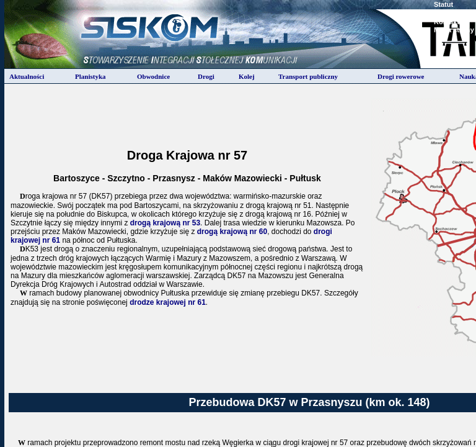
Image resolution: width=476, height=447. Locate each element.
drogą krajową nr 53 (165, 223)
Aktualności (26, 76)
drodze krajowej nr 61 (168, 302)
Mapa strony (454, 30)
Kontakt (446, 21)
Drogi (206, 76)
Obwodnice (153, 76)
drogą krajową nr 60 (232, 231)
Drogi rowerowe (400, 76)
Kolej (247, 76)
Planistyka (90, 76)
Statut (443, 4)
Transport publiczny (308, 76)
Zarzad (445, 13)
